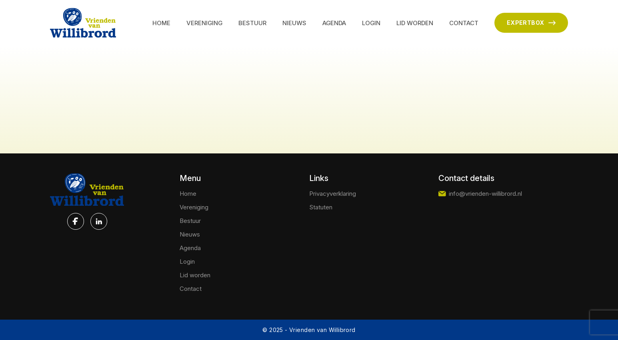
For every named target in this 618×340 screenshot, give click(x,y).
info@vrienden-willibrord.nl (480, 193)
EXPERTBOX (531, 22)
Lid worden (414, 23)
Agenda (334, 23)
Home (161, 23)
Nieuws (294, 23)
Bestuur (252, 23)
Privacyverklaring (332, 193)
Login (371, 23)
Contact (463, 23)
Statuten (320, 207)
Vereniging (204, 23)
